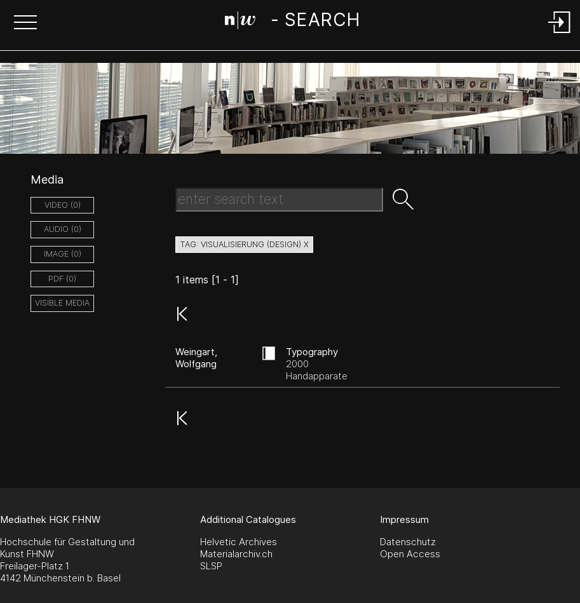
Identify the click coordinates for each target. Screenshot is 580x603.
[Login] (559, 34)
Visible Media (62, 303)
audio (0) (62, 229)
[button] (25, 23)
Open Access (410, 554)
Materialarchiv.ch (236, 554)
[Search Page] (292, 22)
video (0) (62, 205)
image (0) (62, 254)
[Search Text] (279, 199)
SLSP (211, 566)
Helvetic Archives (238, 542)
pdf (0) (62, 278)
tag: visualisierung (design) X (244, 244)
